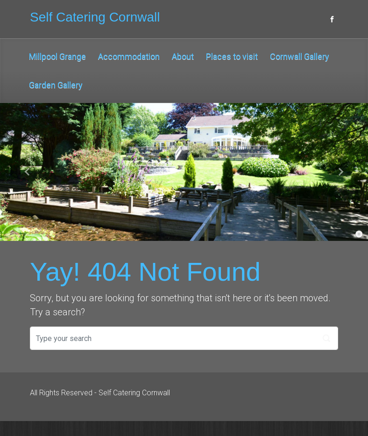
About (183, 56)
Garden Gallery (56, 85)
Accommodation (129, 56)
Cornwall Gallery (299, 56)
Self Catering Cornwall (95, 17)
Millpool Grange (57, 56)
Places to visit (232, 56)
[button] (27, 172)
